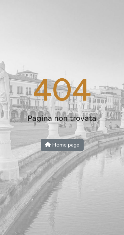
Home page (62, 145)
